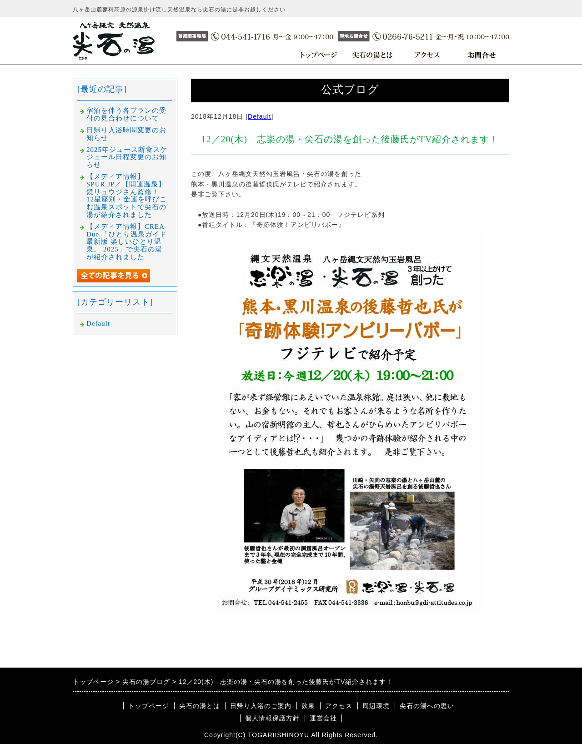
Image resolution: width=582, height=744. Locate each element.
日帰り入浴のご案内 (260, 705)
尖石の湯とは (199, 705)
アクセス (338, 705)
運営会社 (323, 718)
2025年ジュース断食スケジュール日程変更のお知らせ (126, 157)
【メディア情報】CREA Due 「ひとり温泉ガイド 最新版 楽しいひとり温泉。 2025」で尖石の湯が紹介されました (130, 242)
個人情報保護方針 (272, 718)
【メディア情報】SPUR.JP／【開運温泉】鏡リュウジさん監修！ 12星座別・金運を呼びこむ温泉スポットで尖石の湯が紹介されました (126, 195)
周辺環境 (376, 705)
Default (259, 116)
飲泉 (308, 705)
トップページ (148, 705)
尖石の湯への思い (427, 705)
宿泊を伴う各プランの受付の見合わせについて (126, 114)
